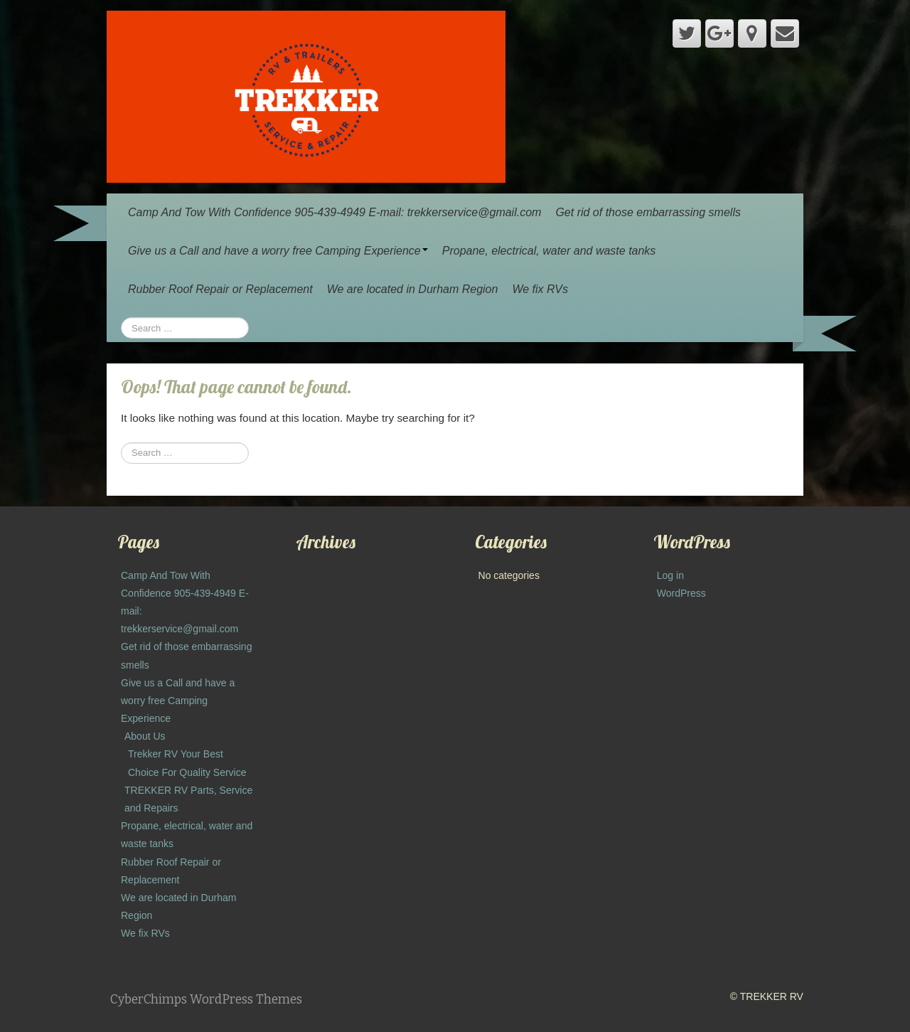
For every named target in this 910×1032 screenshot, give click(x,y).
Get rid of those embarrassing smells (648, 212)
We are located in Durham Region (412, 289)
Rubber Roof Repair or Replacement (220, 289)
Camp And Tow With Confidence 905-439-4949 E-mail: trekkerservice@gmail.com (334, 212)
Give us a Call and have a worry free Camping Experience (278, 251)
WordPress (681, 593)
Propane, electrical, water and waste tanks (549, 251)
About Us (145, 736)
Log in (670, 575)
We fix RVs (540, 289)
